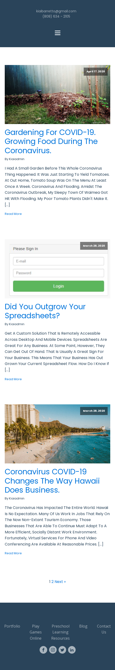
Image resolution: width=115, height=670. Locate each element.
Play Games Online (36, 632)
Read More (13, 214)
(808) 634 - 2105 (56, 16)
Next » (60, 581)
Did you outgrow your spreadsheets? (45, 311)
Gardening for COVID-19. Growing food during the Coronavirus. (51, 141)
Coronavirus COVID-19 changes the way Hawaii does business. (52, 480)
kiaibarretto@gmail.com (56, 11)
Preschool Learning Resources (60, 632)
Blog (83, 626)
